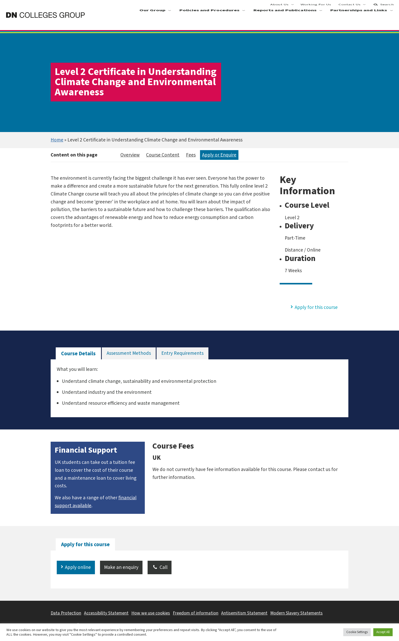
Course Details (78, 353)
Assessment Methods (129, 353)
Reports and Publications (285, 21)
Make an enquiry (121, 567)
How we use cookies (150, 613)
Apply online (78, 567)
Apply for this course (316, 307)
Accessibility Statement (106, 613)
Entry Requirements (182, 353)
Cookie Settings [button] (357, 632)
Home (57, 139)
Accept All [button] (383, 632)
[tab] (78, 353)
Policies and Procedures (209, 21)
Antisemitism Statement (244, 613)
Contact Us (349, 7)
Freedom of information (195, 613)
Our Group (152, 21)
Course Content (162, 155)
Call (159, 567)
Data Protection (66, 613)
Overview (130, 155)
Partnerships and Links (358, 21)
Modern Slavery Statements (296, 613)
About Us (279, 7)
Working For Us (316, 7)
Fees (191, 155)
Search (383, 7)
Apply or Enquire (219, 155)
